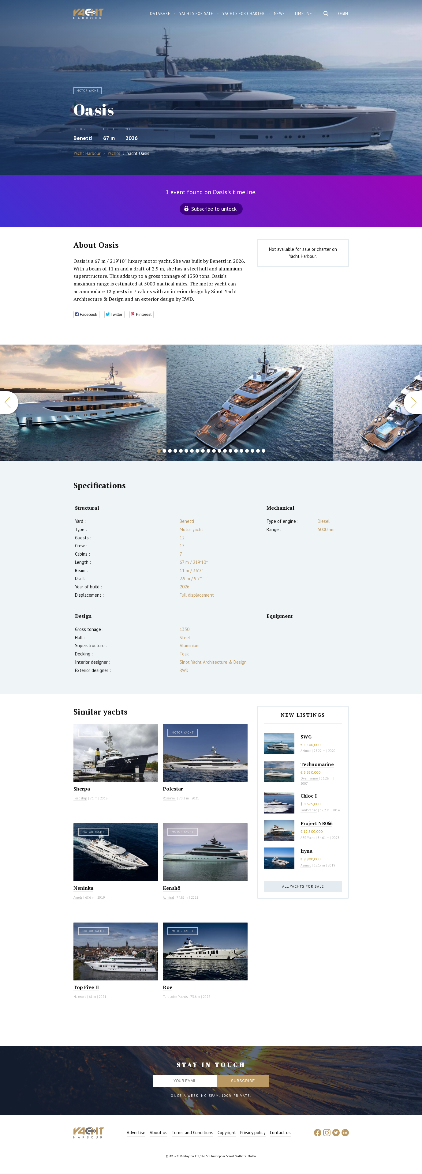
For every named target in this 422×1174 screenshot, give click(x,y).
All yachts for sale (303, 886)
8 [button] (197, 451)
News (279, 13)
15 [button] (236, 451)
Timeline (303, 13)
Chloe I (309, 796)
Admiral (168, 897)
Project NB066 (316, 823)
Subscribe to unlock (214, 208)
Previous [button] (9, 402)
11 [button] (214, 451)
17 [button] (247, 451)
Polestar (173, 788)
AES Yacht (308, 838)
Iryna (306, 851)
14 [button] (230, 451)
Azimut (306, 751)
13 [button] (225, 451)
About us (158, 1132)
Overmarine (310, 778)
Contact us (280, 1132)
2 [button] (164, 451)
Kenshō (172, 888)
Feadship (80, 798)
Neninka (83, 888)
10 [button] (208, 451)
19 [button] (258, 451)
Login (342, 13)
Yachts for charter (243, 13)
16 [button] (241, 451)
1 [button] (159, 451)
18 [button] (252, 451)
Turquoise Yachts (175, 997)
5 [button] (181, 451)
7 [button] (192, 451)
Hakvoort (79, 997)
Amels (77, 897)
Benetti (82, 138)
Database (160, 13)
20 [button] (263, 451)
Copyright (227, 1132)
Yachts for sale (196, 13)
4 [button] (175, 451)
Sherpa (81, 788)
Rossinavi (169, 798)
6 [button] (186, 451)
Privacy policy (253, 1132)
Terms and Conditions (192, 1132)
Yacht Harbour (88, 15)
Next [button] (413, 402)
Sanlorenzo (309, 810)
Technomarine (317, 764)
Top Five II (86, 987)
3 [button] (170, 451)
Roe (167, 987)
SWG (306, 737)
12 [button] (219, 451)
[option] (249, 403)
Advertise (136, 1132)
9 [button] (203, 451)
